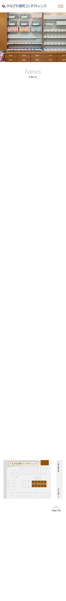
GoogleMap (11, 337)
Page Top (56, 508)
